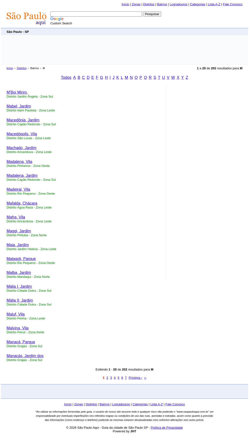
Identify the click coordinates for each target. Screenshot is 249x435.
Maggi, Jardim (19, 231)
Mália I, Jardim (19, 286)
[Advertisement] (153, 31)
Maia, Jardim (18, 245)
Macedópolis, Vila (22, 134)
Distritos (148, 4)
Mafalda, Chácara (22, 203)
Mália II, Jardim (20, 300)
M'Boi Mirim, (17, 92)
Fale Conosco (232, 4)
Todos (66, 77)
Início (125, 4)
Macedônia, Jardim (23, 120)
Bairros (162, 4)
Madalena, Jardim (22, 175)
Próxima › (135, 378)
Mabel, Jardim (19, 106)
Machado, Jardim (21, 148)
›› (145, 378)
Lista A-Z (214, 4)
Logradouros (178, 4)
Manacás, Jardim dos (25, 356)
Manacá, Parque (21, 342)
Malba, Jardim (19, 273)
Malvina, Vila (17, 328)
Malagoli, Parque (21, 259)
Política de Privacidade (167, 427)
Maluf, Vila (16, 314)
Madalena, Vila (19, 162)
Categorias (197, 4)
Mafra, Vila (16, 217)
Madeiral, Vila (18, 189)
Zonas (136, 4)
